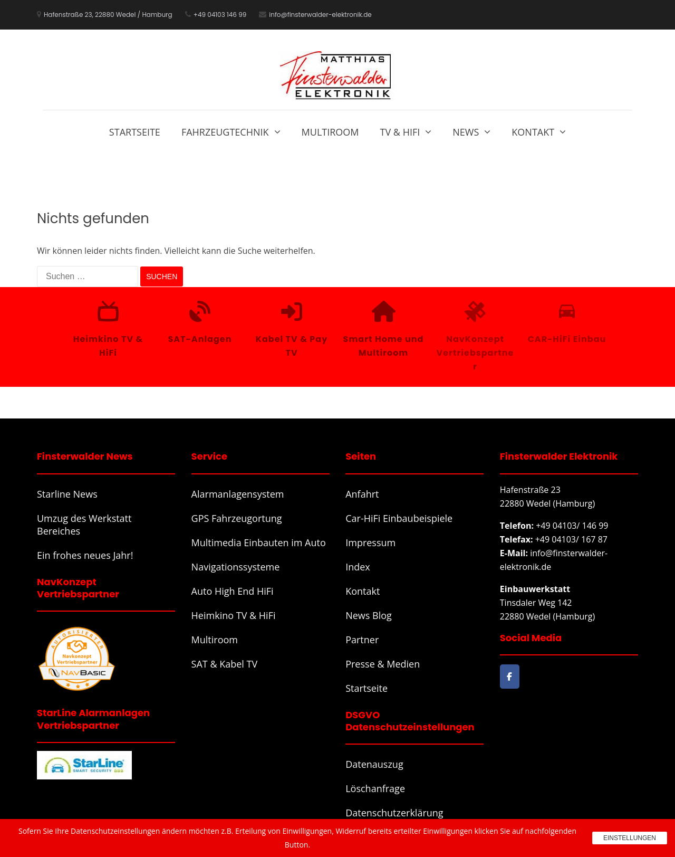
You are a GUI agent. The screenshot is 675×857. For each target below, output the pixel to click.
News (465, 132)
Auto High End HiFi (232, 591)
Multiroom (330, 132)
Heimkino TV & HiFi (233, 615)
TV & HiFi (400, 132)
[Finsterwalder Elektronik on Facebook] (509, 676)
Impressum (370, 542)
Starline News (67, 494)
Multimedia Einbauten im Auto (258, 542)
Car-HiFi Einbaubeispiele (398, 518)
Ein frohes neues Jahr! (85, 555)
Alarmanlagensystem (237, 494)
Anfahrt (362, 494)
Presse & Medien (382, 664)
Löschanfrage (375, 788)
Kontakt (533, 132)
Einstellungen (629, 838)
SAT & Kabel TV (224, 664)
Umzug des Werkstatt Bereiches (84, 524)
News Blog (368, 615)
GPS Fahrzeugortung (236, 518)
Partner (362, 639)
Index (357, 566)
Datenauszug (374, 764)
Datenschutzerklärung (394, 812)
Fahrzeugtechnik (225, 132)
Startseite (134, 132)
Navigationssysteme (235, 566)
